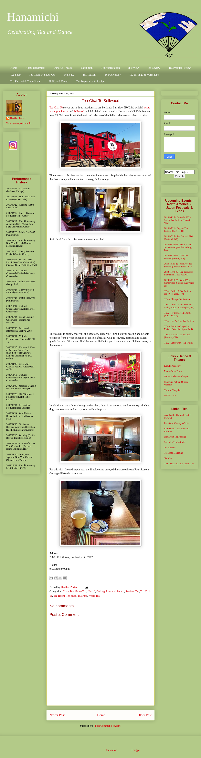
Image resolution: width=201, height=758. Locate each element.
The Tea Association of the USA (179, 463)
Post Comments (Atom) (108, 725)
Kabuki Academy (172, 366)
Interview (133, 67)
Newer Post (57, 715)
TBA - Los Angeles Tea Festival (179, 321)
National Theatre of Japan (176, 376)
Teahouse (69, 74)
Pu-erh (120, 591)
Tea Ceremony (113, 74)
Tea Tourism (89, 74)
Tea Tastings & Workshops (144, 74)
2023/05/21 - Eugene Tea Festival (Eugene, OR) (176, 229)
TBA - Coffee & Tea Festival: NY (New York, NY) (178, 292)
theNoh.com (170, 395)
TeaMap (168, 458)
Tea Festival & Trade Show (25, 81)
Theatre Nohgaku (172, 390)
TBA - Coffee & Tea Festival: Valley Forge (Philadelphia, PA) (179, 306)
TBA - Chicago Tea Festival (177, 299)
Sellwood (79, 111)
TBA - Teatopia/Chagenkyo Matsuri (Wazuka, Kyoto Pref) (178, 327)
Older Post (145, 715)
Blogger (136, 750)
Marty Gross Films (173, 371)
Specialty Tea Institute (174, 442)
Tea (137, 591)
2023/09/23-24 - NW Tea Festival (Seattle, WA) (176, 257)
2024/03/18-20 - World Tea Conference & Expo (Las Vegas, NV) (179, 283)
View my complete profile (18, 123)
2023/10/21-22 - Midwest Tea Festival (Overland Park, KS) (178, 265)
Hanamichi (33, 16)
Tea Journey (169, 447)
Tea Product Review (180, 67)
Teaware (82, 595)
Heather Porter (69, 587)
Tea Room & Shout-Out (42, 74)
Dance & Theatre (63, 67)
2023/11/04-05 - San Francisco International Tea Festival (178, 273)
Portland (110, 591)
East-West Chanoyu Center (177, 423)
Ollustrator (110, 750)
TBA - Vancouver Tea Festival (178, 342)
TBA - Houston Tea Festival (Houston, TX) (177, 314)
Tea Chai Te (56, 107)
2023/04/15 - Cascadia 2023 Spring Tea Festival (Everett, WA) (177, 220)
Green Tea (80, 591)
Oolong (101, 591)
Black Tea (68, 591)
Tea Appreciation (110, 67)
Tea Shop (15, 74)
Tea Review (153, 67)
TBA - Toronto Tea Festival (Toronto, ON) (177, 336)
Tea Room (59, 595)
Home (13, 67)
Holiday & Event (58, 81)
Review (130, 591)
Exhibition (86, 67)
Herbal (91, 591)
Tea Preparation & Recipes (91, 81)
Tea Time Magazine (173, 452)
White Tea (94, 595)
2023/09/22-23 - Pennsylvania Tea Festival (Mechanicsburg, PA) (178, 247)
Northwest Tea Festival (175, 436)
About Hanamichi (35, 67)
